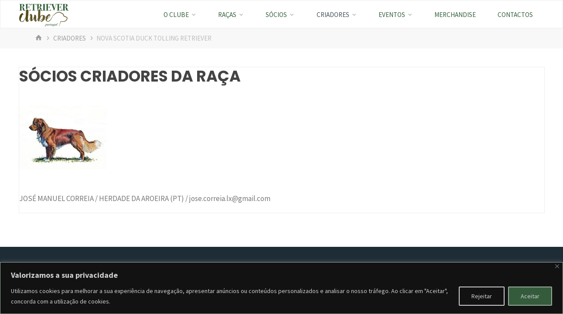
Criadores (69, 38)
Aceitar (530, 296)
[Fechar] (557, 266)
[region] (281, 288)
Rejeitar (481, 296)
